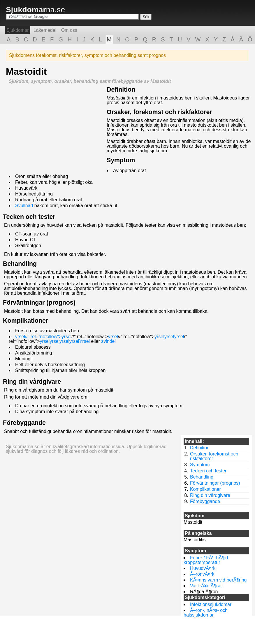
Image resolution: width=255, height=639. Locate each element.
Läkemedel (45, 30)
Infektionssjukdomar (210, 604)
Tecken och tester (29, 216)
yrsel (113, 336)
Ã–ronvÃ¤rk (202, 574)
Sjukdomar (17, 30)
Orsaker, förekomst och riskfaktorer (159, 112)
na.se (35, 9)
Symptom (121, 160)
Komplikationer (25, 320)
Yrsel (84, 341)
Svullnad (24, 205)
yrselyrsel (164, 336)
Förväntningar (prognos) (39, 302)
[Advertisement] (55, 127)
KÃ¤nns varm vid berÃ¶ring (218, 579)
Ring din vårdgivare (32, 381)
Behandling (20, 263)
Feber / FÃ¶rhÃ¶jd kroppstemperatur (206, 560)
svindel (108, 341)
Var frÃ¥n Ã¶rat (206, 585)
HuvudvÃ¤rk (202, 568)
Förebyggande (24, 422)
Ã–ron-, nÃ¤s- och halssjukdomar (206, 612)
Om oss (69, 30)
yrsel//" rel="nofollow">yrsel (43, 336)
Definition (121, 89)
